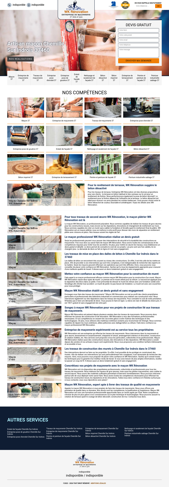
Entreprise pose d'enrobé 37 (51, 78)
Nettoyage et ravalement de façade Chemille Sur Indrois (143, 429)
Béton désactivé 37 (103, 78)
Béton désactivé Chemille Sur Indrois (100, 436)
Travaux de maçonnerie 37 (38, 78)
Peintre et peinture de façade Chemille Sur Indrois (63, 437)
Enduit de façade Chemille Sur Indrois (22, 429)
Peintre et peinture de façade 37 (141, 78)
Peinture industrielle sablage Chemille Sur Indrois (142, 434)
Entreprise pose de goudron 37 (65, 78)
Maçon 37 (11, 78)
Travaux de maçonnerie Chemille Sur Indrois (64, 428)
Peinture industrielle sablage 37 (154, 78)
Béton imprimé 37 (114, 78)
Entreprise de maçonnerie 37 (23, 78)
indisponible (16, 4)
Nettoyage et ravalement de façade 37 (89, 78)
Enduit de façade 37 (76, 78)
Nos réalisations (20, 59)
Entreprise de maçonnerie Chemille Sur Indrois (62, 432)
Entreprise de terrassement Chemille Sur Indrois (101, 429)
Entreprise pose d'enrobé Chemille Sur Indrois (25, 437)
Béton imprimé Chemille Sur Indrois (99, 433)
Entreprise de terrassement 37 (127, 78)
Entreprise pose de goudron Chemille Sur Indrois (24, 433)
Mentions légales (98, 483)
